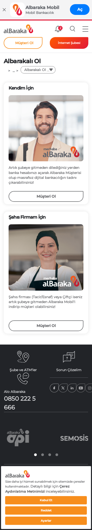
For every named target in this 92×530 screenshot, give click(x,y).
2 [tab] (42, 454)
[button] (85, 29)
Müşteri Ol (46, 196)
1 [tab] (35, 454)
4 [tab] (56, 454)
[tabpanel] (18, 437)
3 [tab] (49, 454)
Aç (79, 9)
